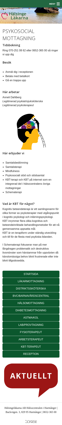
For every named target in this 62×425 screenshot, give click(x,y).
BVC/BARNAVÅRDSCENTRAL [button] (31, 295)
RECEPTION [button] (31, 354)
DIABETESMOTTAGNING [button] (31, 310)
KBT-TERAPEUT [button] (31, 346)
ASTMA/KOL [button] (31, 317)
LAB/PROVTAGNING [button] (30, 324)
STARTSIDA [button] (31, 274)
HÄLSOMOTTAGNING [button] (31, 303)
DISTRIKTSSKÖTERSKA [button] (31, 288)
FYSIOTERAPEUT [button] (31, 332)
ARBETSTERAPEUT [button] (31, 339)
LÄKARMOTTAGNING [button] (31, 281)
